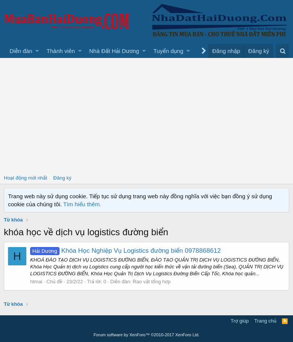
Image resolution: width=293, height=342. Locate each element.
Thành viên (61, 51)
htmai (36, 281)
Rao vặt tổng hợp (152, 281)
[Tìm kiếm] (282, 51)
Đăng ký (62, 178)
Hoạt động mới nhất (25, 178)
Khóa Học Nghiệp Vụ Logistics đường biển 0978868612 (125, 250)
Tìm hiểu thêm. (82, 204)
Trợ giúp (240, 321)
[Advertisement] (146, 115)
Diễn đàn (21, 51)
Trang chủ (265, 321)
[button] (37, 51)
